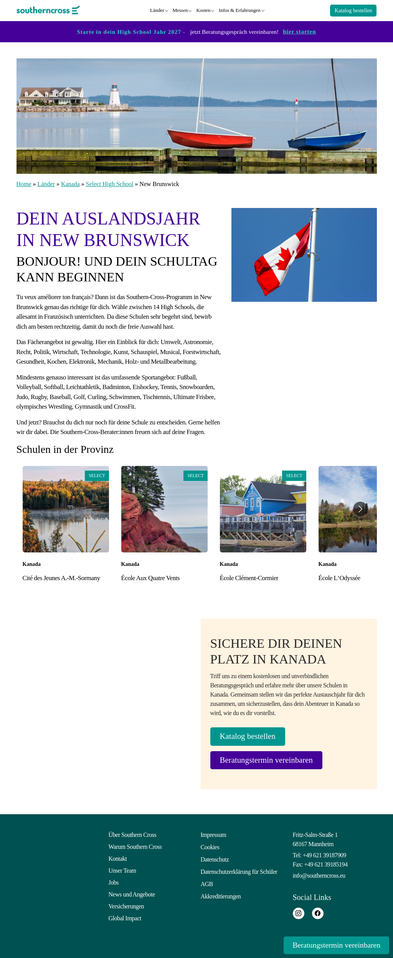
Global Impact (125, 918)
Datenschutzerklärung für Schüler (239, 870)
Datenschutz (215, 858)
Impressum (213, 835)
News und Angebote (132, 894)
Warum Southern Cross (135, 846)
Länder (157, 9)
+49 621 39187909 (324, 855)
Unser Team (122, 870)
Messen (180, 9)
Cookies (210, 846)
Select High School (110, 183)
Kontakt (118, 858)
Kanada (70, 183)
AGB (207, 882)
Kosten (203, 9)
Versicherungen (126, 906)
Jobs (114, 882)
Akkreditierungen (221, 894)
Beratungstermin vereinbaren (272, 760)
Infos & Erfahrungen (239, 9)
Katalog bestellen (353, 10)
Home (24, 183)
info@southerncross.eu (319, 875)
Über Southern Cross (133, 835)
